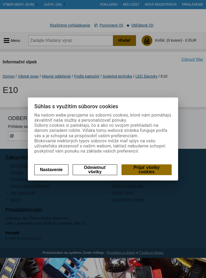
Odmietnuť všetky (95, 169)
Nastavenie (51, 169)
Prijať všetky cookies (147, 169)
